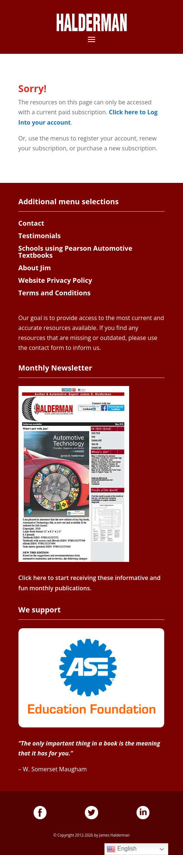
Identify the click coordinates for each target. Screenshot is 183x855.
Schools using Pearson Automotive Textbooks (75, 252)
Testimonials (39, 235)
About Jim (34, 267)
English (122, 849)
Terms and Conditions (54, 292)
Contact (31, 223)
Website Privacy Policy (55, 280)
